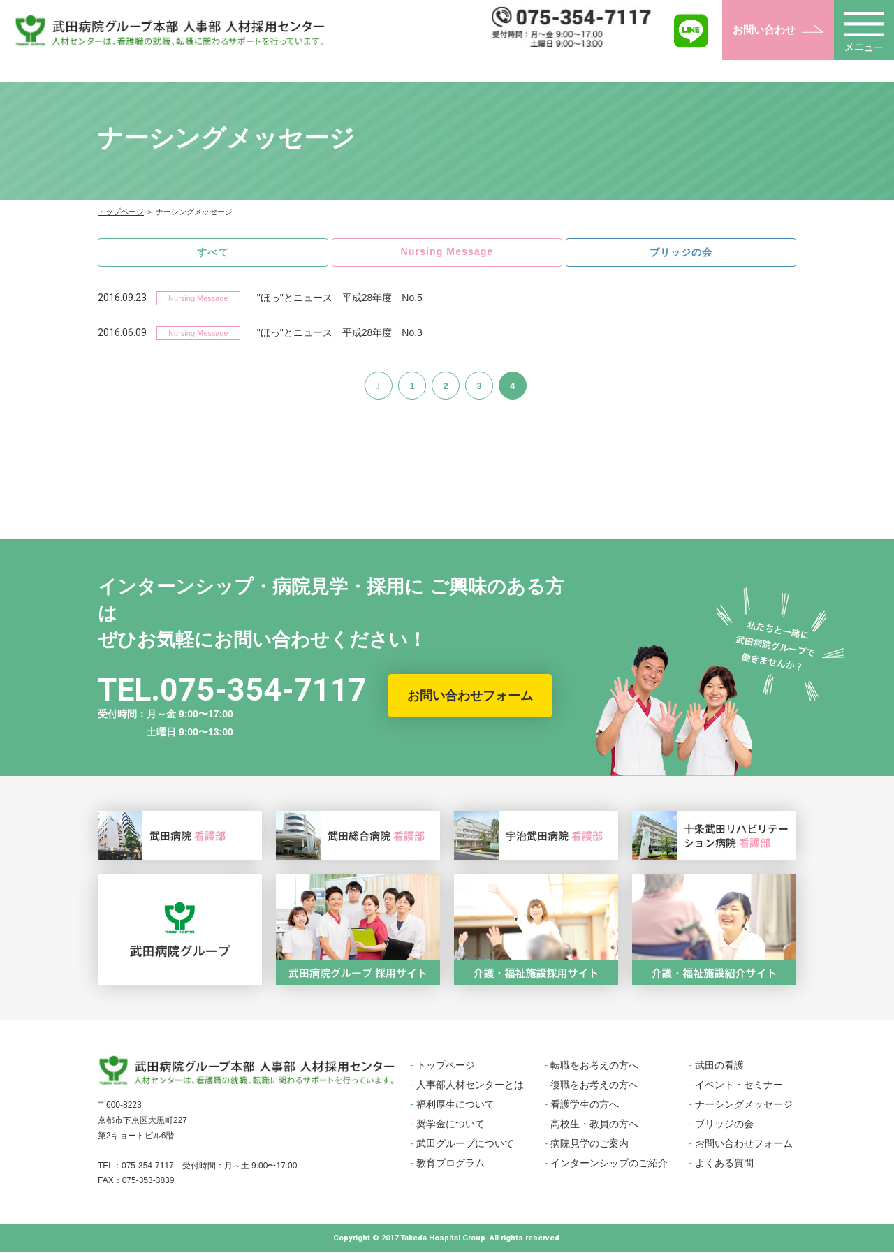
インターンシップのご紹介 (609, 1164)
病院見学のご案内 (589, 1144)
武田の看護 (719, 1066)
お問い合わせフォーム (470, 697)
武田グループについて (465, 1144)
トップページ (121, 211)
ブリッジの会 (681, 252)
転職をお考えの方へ (594, 1066)
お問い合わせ (764, 30)
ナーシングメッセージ (744, 1105)
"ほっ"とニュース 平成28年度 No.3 (340, 333)
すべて (213, 252)
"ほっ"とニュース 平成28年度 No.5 (340, 299)
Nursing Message (447, 252)
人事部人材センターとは (470, 1086)
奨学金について (450, 1125)
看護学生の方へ (584, 1105)
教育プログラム (450, 1164)
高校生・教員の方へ (594, 1125)
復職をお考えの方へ (594, 1086)
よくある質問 (724, 1164)
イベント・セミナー (739, 1086)
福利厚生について (455, 1105)
